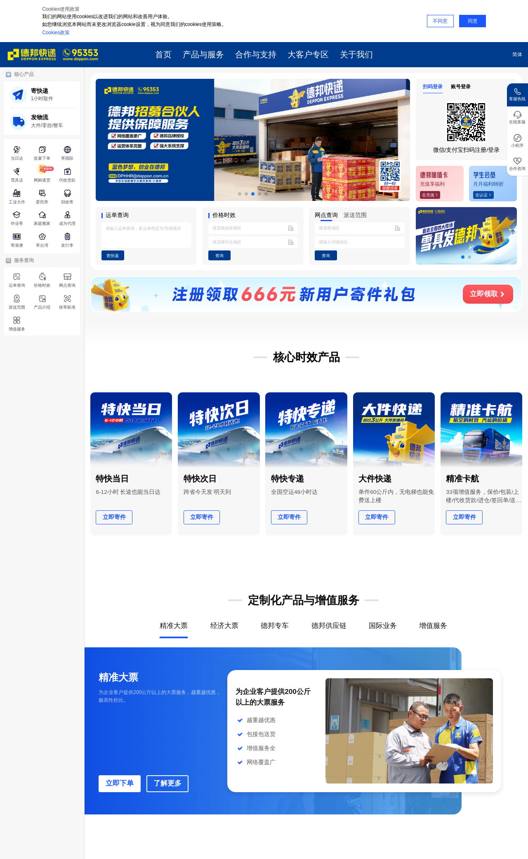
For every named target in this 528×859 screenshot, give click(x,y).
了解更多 (167, 783)
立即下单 (120, 783)
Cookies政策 (56, 32)
